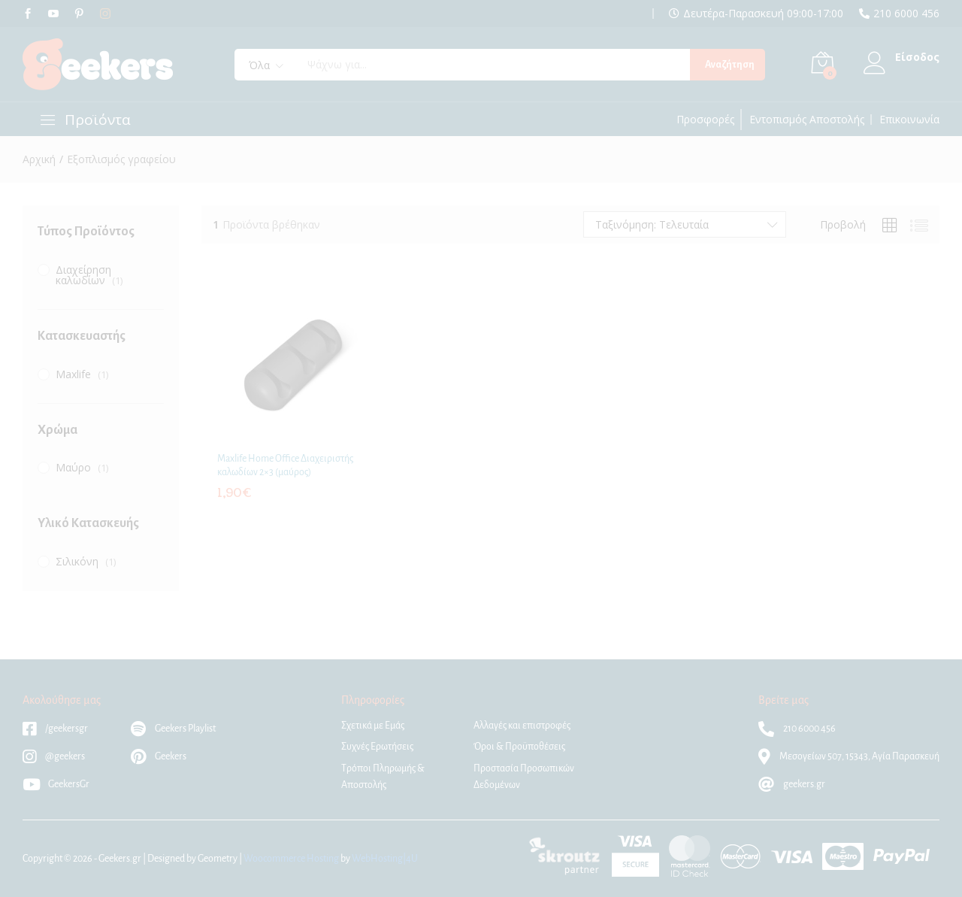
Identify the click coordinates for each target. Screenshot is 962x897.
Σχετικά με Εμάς (372, 725)
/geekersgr (55, 728)
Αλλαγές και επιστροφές (521, 725)
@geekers (54, 756)
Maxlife (73, 374)
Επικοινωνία (909, 119)
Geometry (217, 858)
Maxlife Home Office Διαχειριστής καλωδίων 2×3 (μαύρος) (285, 465)
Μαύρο (73, 467)
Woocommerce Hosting (291, 858)
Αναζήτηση (730, 64)
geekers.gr (791, 784)
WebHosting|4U (385, 858)
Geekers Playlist (173, 728)
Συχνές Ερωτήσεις (377, 746)
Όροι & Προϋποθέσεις (519, 746)
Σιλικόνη (77, 561)
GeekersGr (56, 784)
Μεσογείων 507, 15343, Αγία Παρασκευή (848, 756)
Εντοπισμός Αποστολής (806, 119)
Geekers (158, 756)
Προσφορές (705, 119)
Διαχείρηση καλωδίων (83, 274)
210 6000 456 (906, 13)
